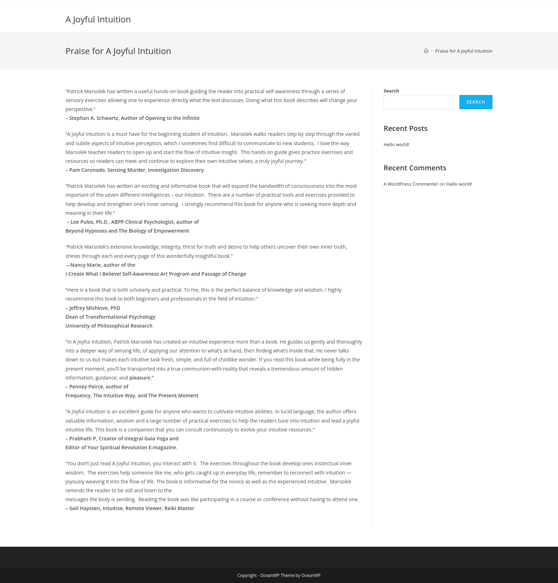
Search (391, 91)
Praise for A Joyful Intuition (464, 51)
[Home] (426, 51)
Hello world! (397, 144)
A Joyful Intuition (98, 19)
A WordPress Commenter (411, 184)
